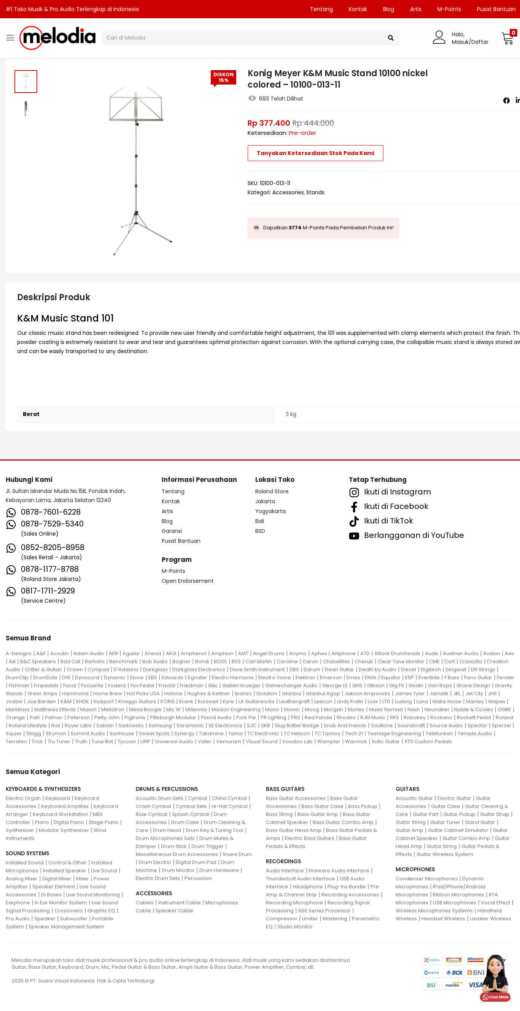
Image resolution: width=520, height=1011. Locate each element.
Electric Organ (23, 798)
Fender (505, 677)
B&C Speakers (38, 661)
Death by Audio (377, 669)
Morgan (333, 709)
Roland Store (272, 491)
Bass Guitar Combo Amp (343, 822)
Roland (504, 717)
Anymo (298, 653)
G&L (213, 685)
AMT (243, 653)
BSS (236, 661)
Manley (475, 701)
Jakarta (265, 501)
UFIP (145, 741)
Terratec (16, 741)
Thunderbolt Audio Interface (300, 878)
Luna (422, 701)
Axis (509, 653)
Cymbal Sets (191, 806)
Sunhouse (122, 733)
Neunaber (437, 709)
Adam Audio (88, 653)
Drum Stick (174, 846)
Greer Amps (42, 693)
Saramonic (190, 725)
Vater (204, 741)
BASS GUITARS (285, 789)
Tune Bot (102, 741)
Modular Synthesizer (64, 830)
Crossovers (68, 910)
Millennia (196, 709)
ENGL (371, 677)
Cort (449, 661)
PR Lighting (273, 717)
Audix (431, 653)
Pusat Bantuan (181, 541)
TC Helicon (297, 733)
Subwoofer (73, 918)
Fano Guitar (478, 677)
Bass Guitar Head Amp (293, 830)
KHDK (82, 701)
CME (434, 661)
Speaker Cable (174, 910)
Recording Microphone (294, 902)
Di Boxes (51, 894)
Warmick (356, 741)
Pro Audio (18, 918)
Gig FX (396, 685)
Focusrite (92, 685)
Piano (42, 822)
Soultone (382, 725)
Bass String (279, 814)
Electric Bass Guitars (309, 838)
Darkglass (155, 669)
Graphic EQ (101, 910)
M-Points (449, 9)
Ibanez (243, 693)
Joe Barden (41, 701)
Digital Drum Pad (196, 862)
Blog (388, 9)
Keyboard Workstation (60, 814)
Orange (15, 717)
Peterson (78, 717)
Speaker (45, 918)
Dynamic (115, 677)
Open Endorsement (188, 581)
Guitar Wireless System (445, 854)
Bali (259, 521)
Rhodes (346, 717)
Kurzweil (208, 701)
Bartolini (95, 661)
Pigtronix (134, 717)
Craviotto (471, 661)
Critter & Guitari (43, 669)
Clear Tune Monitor (401, 661)
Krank (186, 701)
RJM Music (372, 717)
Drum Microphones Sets (165, 838)
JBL (457, 693)
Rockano (441, 717)
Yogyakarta (270, 511)
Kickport (104, 701)
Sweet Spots (154, 733)
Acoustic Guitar (414, 798)
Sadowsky (131, 725)
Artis (415, 9)
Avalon (491, 653)
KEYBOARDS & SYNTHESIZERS (43, 789)
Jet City (474, 693)
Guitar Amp (409, 830)
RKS (394, 717)
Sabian (105, 725)
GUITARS (407, 789)
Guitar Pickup (459, 814)
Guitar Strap (494, 814)
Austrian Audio (461, 653)
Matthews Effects (55, 709)
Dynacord (87, 677)
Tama (235, 733)
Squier (14, 733)
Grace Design (473, 685)
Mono (272, 709)
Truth (81, 741)
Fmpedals (46, 685)
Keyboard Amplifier (65, 806)
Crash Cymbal (153, 806)
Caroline (287, 661)
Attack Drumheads (397, 653)
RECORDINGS (283, 861)
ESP (409, 677)
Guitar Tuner (445, 822)
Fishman (19, 685)
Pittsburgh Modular (173, 717)
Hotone (173, 693)
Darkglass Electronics (198, 669)
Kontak (358, 9)
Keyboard (57, 798)
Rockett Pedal (474, 717)
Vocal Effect (495, 902)
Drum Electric (155, 862)
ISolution (266, 693)
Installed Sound (25, 862)
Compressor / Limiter (292, 918)
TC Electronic (263, 733)
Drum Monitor (178, 870)
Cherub (364, 661)
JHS (492, 693)
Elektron (305, 677)
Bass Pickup (362, 806)
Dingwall (455, 669)
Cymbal (197, 798)
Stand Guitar (480, 822)
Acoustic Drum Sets (159, 798)
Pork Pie (246, 717)
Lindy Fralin (350, 701)
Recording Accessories (350, 894)
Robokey (415, 717)
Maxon (88, 709)
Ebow (137, 677)
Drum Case (185, 822)
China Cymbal (229, 798)
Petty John (107, 717)
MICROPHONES (415, 869)
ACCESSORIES (154, 893)
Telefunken (439, 733)
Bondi (202, 661)
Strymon (56, 733)
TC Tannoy (327, 733)
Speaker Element (53, 886)
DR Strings (483, 669)
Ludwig (403, 701)
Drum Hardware (219, 870)
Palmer (54, 717)
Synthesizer (20, 830)
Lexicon (323, 701)
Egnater (197, 677)
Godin (416, 685)
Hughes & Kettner (208, 693)
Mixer (82, 878)
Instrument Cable (179, 902)
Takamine (211, 733)
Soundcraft (411, 725)
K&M (66, 701)
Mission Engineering (236, 709)
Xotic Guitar (386, 741)
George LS (335, 685)
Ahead (153, 653)
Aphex (319, 653)
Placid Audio (216, 717)
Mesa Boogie (145, 709)
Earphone (18, 902)
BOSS (220, 661)
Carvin (310, 661)
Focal (69, 685)
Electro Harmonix (233, 677)
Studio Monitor (295, 926)
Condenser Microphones (427, 878)
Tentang (321, 9)
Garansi (172, 531)
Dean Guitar (339, 669)
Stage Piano (104, 822)
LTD (386, 701)
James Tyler (410, 693)
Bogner (181, 661)
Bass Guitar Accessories (296, 798)
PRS (295, 717)
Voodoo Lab (297, 741)
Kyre (228, 701)
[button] (507, 38)
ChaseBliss (336, 661)
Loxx (373, 701)
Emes (353, 677)
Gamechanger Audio (291, 685)
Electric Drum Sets (158, 878)
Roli (55, 725)
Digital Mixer (57, 878)
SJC (251, 725)
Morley (356, 709)
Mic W (173, 709)
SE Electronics (225, 725)
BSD (260, 531)
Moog (312, 709)
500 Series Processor (324, 910)
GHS (357, 685)
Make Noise (447, 701)
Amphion (222, 653)
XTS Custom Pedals (428, 741)
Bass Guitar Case (322, 806)
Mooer (292, 709)
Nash (413, 709)
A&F (41, 653)
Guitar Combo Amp (466, 838)
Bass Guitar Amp (317, 814)
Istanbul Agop (323, 693)
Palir (35, 717)
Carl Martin (258, 661)
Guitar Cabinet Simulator (458, 830)
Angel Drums (269, 653)
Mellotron (112, 709)
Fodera (117, 685)
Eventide (429, 677)
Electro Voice (274, 677)
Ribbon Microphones (458, 894)
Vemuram (228, 741)
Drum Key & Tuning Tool (214, 830)
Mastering (335, 918)
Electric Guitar (454, 798)
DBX (294, 669)
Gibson (376, 685)
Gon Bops (440, 685)
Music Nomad (386, 709)
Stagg (33, 733)
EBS (152, 677)
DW (66, 677)
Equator (391, 677)
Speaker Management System (66, 926)
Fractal (167, 685)
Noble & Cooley (473, 709)
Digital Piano (69, 822)
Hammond (75, 693)
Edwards (172, 677)
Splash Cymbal (190, 814)
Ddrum (312, 669)
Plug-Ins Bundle (347, 886)
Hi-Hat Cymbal (229, 806)
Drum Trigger (207, 846)
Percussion (198, 878)
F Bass (452, 677)
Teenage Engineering (394, 733)
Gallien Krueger (241, 685)
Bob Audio (155, 661)
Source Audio (446, 725)
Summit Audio (88, 733)
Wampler (328, 741)
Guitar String (411, 822)
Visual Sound (262, 741)
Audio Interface (285, 870)
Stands (315, 192)
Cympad (98, 669)
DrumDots (45, 677)
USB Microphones (454, 902)
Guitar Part (426, 814)
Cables (145, 902)
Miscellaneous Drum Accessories (177, 854)
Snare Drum (237, 854)
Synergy (184, 733)
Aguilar (131, 653)
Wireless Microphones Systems (434, 910)
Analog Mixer (22, 878)
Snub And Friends (345, 725)
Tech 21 (354, 733)
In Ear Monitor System (61, 902)
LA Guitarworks (257, 701)
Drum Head (167, 830)
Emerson (331, 677)
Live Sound (104, 870)
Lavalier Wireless (490, 918)
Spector (477, 725)
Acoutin (59, 653)
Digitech (431, 669)
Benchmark (123, 661)
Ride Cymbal (151, 814)
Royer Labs (78, 725)
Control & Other (67, 862)
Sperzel (501, 725)
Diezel (408, 669)
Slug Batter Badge (297, 725)
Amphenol (194, 653)
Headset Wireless (443, 918)
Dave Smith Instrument (257, 669)
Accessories (288, 192)
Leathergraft (294, 701)
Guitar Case (445, 806)
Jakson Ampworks (367, 693)
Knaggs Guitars (137, 701)
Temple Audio (475, 733)
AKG (171, 653)
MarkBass (18, 709)
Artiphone (343, 653)
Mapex (496, 701)
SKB (265, 725)
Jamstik (438, 693)
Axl (12, 661)
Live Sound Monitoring (93, 894)
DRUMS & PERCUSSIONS (167, 789)
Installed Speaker (64, 870)
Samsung (160, 725)
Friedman (192, 685)
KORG (168, 701)
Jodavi (14, 701)
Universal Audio (174, 741)
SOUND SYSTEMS (27, 853)
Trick (37, 741)
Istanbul (291, 693)
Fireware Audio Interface (339, 870)
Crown (75, 669)
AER (113, 653)
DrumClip (17, 677)
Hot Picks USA (143, 693)
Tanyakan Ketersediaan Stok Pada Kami (315, 153)
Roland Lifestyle (28, 725)
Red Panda (318, 717)
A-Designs (19, 653)
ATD (365, 653)
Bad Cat (70, 661)
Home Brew (107, 693)
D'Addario (126, 669)
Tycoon (127, 741)
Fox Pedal (142, 685)
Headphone (308, 886)
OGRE (504, 709)
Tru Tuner (59, 741)
